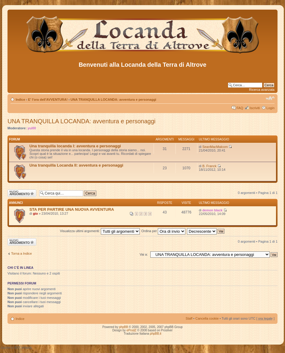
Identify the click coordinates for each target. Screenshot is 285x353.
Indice (20, 99)
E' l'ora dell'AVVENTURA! (48, 99)
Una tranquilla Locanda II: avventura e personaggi (76, 165)
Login (270, 108)
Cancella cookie (207, 318)
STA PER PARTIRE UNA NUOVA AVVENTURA (71, 209)
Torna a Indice (21, 253)
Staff (189, 318)
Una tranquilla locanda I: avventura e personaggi (75, 146)
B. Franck (209, 166)
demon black (212, 210)
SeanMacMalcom (215, 147)
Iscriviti (255, 108)
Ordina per (163, 231)
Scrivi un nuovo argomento (22, 193)
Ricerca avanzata (261, 89)
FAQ (239, 108)
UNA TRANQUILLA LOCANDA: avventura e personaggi (113, 99)
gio (35, 213)
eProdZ (131, 330)
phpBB (123, 327)
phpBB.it (155, 333)
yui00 (32, 128)
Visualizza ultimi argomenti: (100, 231)
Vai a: (144, 254)
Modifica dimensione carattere (270, 98)
